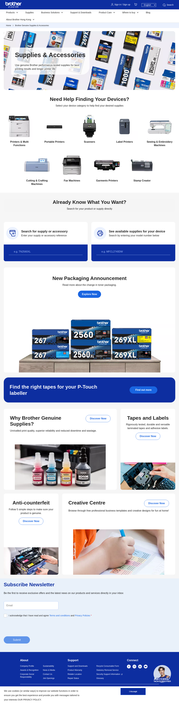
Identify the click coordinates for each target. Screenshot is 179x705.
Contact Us (47, 674)
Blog (148, 12)
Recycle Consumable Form (107, 666)
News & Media (49, 670)
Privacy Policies (82, 615)
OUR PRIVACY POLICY (29, 699)
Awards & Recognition (29, 670)
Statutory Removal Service (107, 670)
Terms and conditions (59, 615)
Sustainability (48, 666)
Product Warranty (75, 670)
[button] (162, 674)
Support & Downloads (80, 12)
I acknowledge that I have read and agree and (50, 615)
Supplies (29, 12)
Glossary (100, 678)
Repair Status (73, 678)
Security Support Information (108, 674)
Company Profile (27, 666)
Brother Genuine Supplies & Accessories (32, 25)
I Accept (133, 693)
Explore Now (89, 294)
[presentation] (27, 626)
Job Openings (48, 678)
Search (168, 5)
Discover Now (98, 418)
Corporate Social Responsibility (27, 675)
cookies (15, 691)
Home (8, 25)
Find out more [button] (143, 390)
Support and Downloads (78, 666)
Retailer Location (75, 674)
